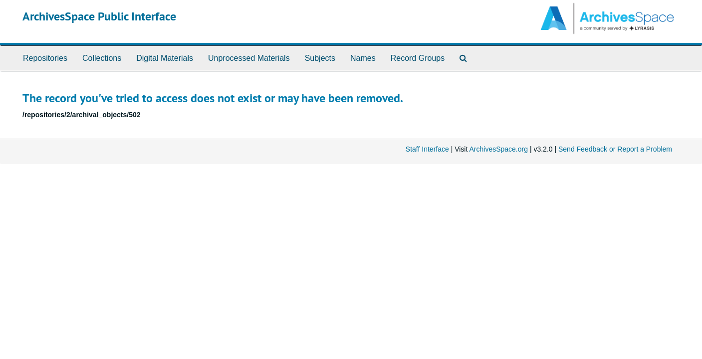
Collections (101, 58)
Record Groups (418, 58)
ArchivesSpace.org (498, 149)
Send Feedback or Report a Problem (615, 149)
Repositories (45, 58)
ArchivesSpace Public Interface (99, 16)
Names (363, 58)
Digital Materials (164, 58)
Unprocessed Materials (249, 58)
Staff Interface (427, 149)
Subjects (320, 58)
